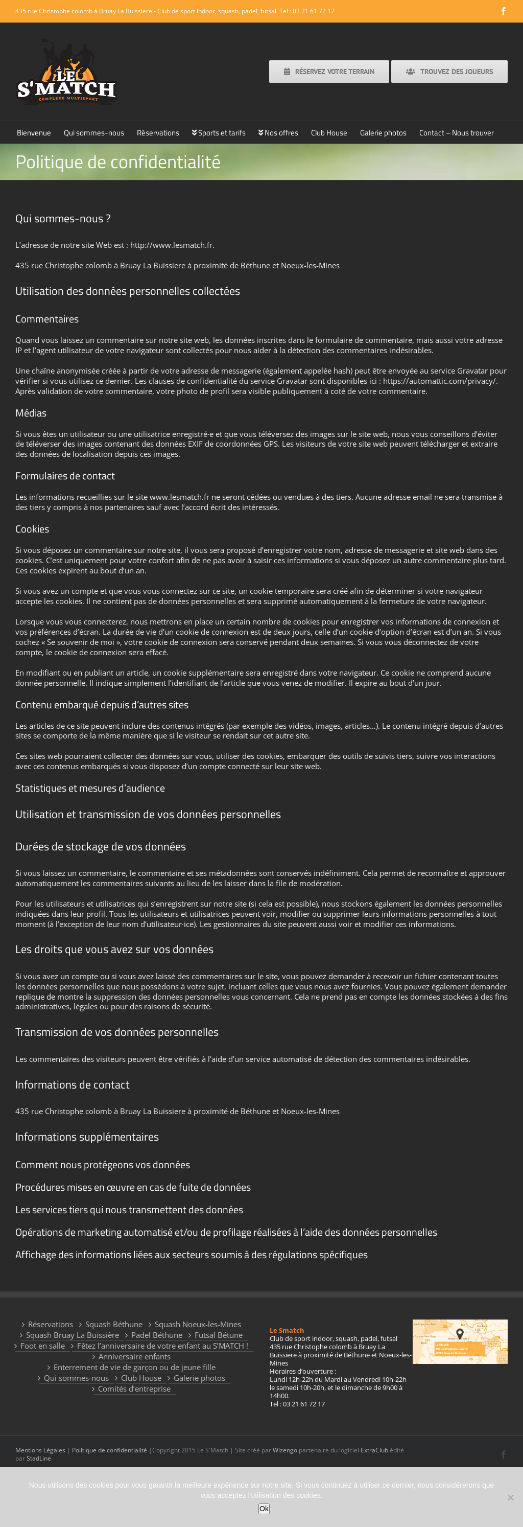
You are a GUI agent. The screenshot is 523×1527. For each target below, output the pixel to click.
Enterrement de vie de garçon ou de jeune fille (135, 1367)
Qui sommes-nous (76, 1378)
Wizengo (285, 1450)
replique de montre (49, 996)
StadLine (39, 1458)
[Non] (510, 1497)
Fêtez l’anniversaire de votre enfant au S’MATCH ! (162, 1346)
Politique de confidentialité (109, 1450)
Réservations (50, 1324)
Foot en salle (42, 1346)
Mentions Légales (40, 1450)
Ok (264, 1509)
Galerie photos (199, 1378)
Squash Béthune (113, 1324)
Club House (141, 1378)
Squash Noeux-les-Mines (198, 1324)
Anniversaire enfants (135, 1356)
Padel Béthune (156, 1335)
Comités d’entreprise (134, 1389)
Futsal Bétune (219, 1335)
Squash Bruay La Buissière (72, 1335)
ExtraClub (374, 1450)
